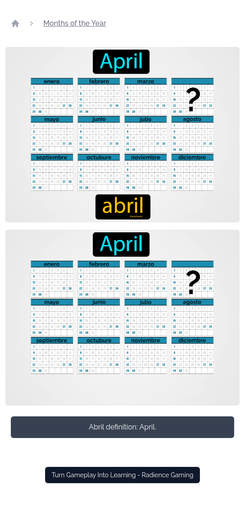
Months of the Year (74, 23)
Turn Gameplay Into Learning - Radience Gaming (122, 475)
